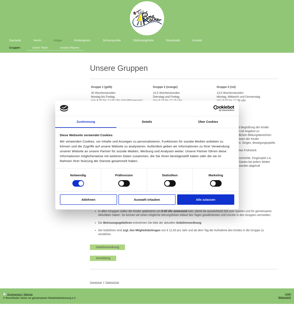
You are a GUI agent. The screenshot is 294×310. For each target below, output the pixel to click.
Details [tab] (147, 121)
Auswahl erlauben (147, 199)
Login (288, 294)
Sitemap (28, 294)
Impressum (96, 282)
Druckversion (12, 294)
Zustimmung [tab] (86, 121)
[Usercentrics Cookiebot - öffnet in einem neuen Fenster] (216, 108)
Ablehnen (88, 199)
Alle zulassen (205, 199)
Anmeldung (103, 258)
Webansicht (284, 297)
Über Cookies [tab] (208, 121)
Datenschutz (112, 282)
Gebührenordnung (107, 247)
